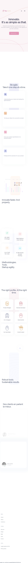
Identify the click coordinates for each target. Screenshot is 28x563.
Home (2, 517)
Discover (2, 529)
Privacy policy (3, 548)
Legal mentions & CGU (5, 546)
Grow (2, 536)
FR (24, 10)
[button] (21, 10)
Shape (2, 531)
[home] (7, 11)
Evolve (2, 538)
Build (2, 534)
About (2, 519)
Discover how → (14, 33)
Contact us (3, 521)
